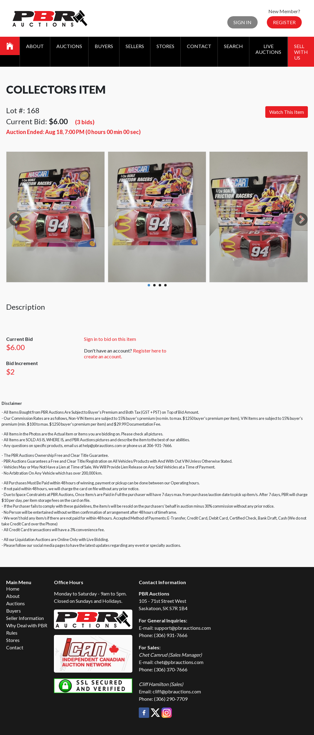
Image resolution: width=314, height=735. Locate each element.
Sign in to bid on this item (110, 339)
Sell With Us (301, 52)
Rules (11, 633)
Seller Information (25, 618)
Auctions (69, 46)
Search (233, 46)
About (35, 46)
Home (12, 588)
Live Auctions (268, 49)
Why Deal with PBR (26, 625)
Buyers (104, 46)
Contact (199, 46)
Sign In (242, 22)
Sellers (135, 46)
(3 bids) (84, 121)
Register (284, 22)
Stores (165, 46)
